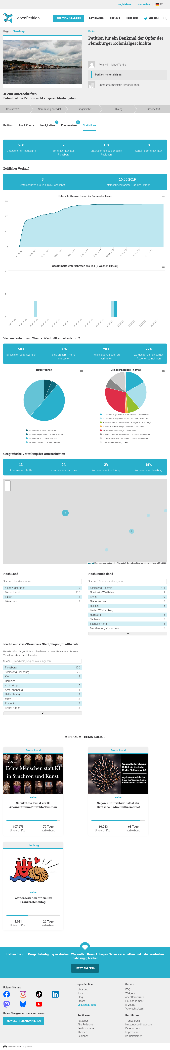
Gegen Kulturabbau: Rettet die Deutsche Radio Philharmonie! (118, 805)
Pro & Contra (26, 125)
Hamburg (33, 845)
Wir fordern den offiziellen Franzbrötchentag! (33, 900)
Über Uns (132, 18)
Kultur (91, 31)
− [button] (8, 488)
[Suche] (165, 18)
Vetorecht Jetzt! (134, 1008)
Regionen (83, 1036)
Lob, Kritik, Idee (87, 1004)
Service (115, 18)
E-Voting (130, 1004)
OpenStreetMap (133, 563)
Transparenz (132, 1020)
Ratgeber (83, 1020)
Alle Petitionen (86, 1024)
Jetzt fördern (85, 968)
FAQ (127, 989)
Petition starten (69, 18)
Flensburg (19, 31)
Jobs (80, 993)
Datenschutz (132, 1028)
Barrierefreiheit (133, 1036)
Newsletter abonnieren (24, 1020)
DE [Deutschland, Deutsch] (159, 4)
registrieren (125, 4)
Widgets (130, 993)
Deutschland (33, 750)
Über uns (83, 989)
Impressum (131, 1032)
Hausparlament (134, 1001)
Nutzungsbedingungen (138, 1024)
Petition (7, 125)
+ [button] (8, 483)
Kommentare (69, 123)
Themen (82, 1032)
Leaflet (91, 563)
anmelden (144, 4)
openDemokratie (134, 997)
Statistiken (89, 125)
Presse (81, 1001)
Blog (80, 997)
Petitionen (97, 18)
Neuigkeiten (47, 123)
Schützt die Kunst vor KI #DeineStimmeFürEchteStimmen (33, 805)
